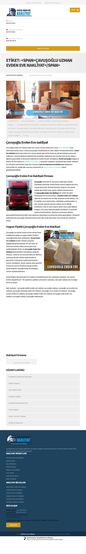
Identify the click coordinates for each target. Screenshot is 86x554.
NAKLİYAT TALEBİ (43, 48)
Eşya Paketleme (15, 390)
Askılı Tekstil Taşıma (17, 416)
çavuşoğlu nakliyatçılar (37, 128)
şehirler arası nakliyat (28, 534)
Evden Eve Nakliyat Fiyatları (34, 3)
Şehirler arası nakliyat (32, 162)
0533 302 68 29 (21, 512)
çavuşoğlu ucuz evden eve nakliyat (51, 132)
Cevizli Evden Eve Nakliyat (14, 490)
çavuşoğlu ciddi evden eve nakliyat (28, 125)
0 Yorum (26, 135)
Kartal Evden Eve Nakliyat (60, 121)
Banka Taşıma (14, 383)
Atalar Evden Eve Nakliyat (14, 493)
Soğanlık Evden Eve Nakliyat (15, 496)
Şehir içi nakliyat (16, 423)
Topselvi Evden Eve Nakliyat (15, 499)
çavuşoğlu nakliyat (23, 128)
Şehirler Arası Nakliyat (18, 403)
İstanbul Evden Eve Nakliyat (52, 3)
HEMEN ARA (13, 525)
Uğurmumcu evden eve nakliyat (16, 487)
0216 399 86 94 (64, 148)
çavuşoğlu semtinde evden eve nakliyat (26, 132)
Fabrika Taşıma (15, 396)
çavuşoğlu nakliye (51, 128)
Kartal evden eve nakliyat (52, 167)
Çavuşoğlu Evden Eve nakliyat (27, 142)
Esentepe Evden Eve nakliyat (15, 502)
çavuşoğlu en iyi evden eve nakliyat (51, 125)
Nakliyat (10, 125)
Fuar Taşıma (13, 410)
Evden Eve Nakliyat (45, 121)
